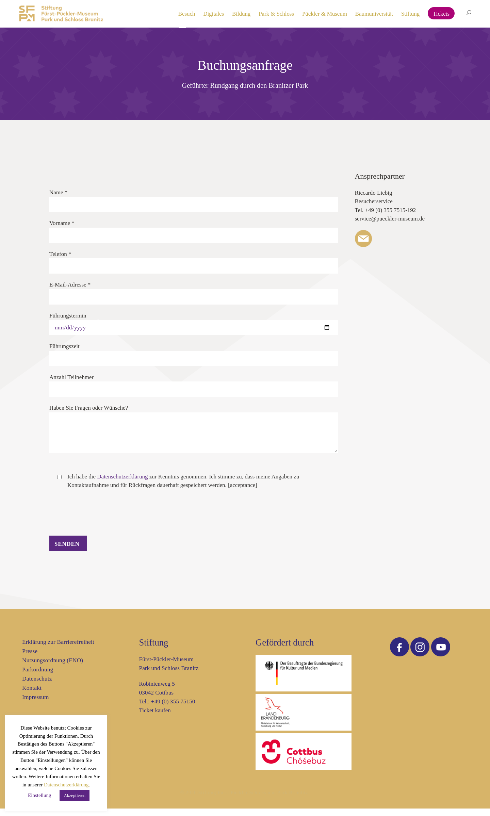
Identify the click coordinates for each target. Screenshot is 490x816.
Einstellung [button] (39, 795)
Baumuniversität (374, 14)
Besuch (186, 14)
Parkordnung (37, 677)
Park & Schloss (276, 14)
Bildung (241, 14)
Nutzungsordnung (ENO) (52, 668)
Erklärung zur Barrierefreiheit (58, 649)
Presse (29, 658)
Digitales (213, 14)
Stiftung (410, 14)
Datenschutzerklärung (66, 784)
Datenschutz (37, 686)
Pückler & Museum (324, 14)
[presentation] (101, 529)
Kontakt (32, 695)
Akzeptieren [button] (74, 795)
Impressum (35, 704)
